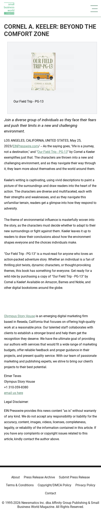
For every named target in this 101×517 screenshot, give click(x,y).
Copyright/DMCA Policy (54, 485)
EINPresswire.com (25, 146)
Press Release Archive (39, 477)
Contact (50, 493)
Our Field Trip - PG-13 (52, 152)
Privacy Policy (85, 485)
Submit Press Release (74, 477)
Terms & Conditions (20, 485)
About (15, 477)
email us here (13, 393)
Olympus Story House (19, 316)
